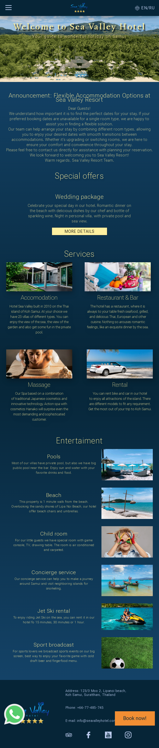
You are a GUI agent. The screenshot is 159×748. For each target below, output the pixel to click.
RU (152, 8)
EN (144, 8)
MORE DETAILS (79, 231)
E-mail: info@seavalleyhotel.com (91, 721)
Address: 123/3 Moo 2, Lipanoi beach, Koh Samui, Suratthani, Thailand (95, 693)
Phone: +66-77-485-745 (84, 708)
